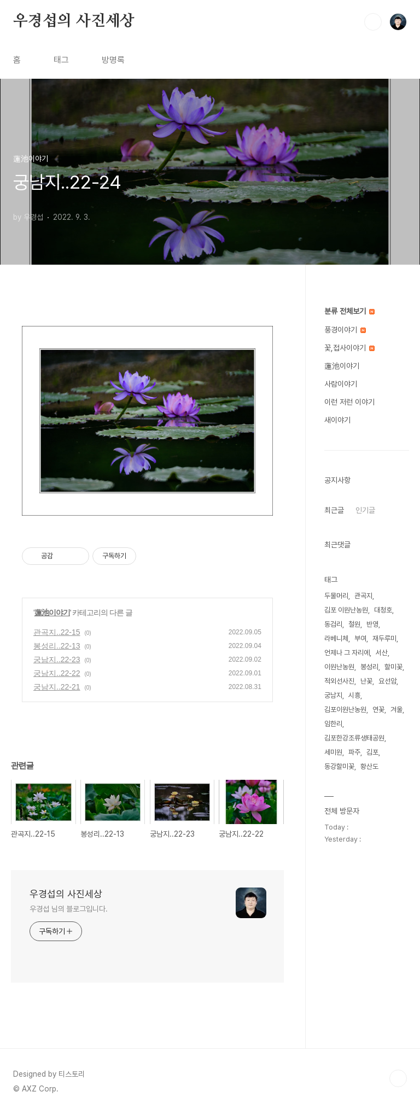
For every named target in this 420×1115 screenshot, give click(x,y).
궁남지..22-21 (56, 686)
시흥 (354, 695)
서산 (382, 653)
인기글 (365, 510)
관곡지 (363, 596)
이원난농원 (339, 667)
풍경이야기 (345, 329)
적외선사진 (339, 681)
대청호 (383, 610)
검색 (373, 22)
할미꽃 (393, 667)
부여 (360, 638)
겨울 (396, 709)
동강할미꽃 (339, 766)
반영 (372, 624)
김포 (372, 752)
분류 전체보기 (349, 311)
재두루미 (384, 638)
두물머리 (336, 596)
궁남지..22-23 (56, 659)
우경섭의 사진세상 (74, 21)
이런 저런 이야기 (349, 402)
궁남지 (333, 695)
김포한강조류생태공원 (354, 738)
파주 (354, 752)
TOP (398, 1078)
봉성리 (369, 667)
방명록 (113, 60)
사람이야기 (340, 384)
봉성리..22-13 (56, 645)
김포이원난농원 (345, 709)
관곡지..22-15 (56, 632)
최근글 (334, 510)
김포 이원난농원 (346, 610)
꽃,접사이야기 (349, 347)
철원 (354, 624)
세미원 (333, 752)
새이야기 (337, 420)
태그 (61, 60)
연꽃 (378, 709)
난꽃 (366, 681)
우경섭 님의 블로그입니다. (69, 908)
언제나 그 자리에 (347, 653)
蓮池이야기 (52, 612)
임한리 (333, 724)
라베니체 (336, 638)
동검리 (333, 624)
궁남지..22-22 (56, 673)
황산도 (369, 766)
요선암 (387, 681)
